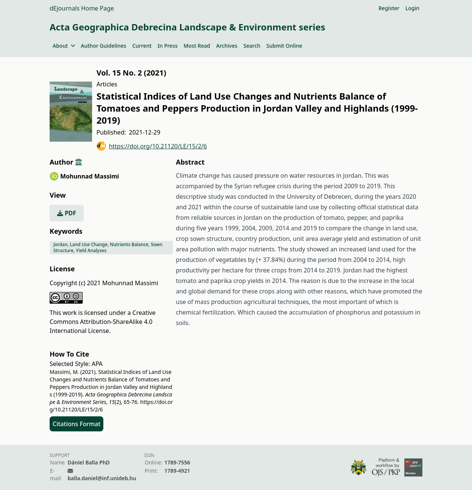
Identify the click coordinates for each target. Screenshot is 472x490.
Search (252, 45)
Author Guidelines (103, 45)
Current (141, 45)
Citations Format (76, 424)
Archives (226, 45)
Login (412, 8)
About (64, 45)
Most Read (197, 45)
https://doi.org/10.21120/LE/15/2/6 (152, 146)
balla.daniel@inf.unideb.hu (102, 478)
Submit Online (284, 45)
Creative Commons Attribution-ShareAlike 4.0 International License (103, 322)
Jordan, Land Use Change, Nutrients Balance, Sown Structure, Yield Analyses (107, 247)
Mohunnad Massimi (89, 176)
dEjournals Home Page (82, 8)
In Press (167, 45)
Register (388, 8)
